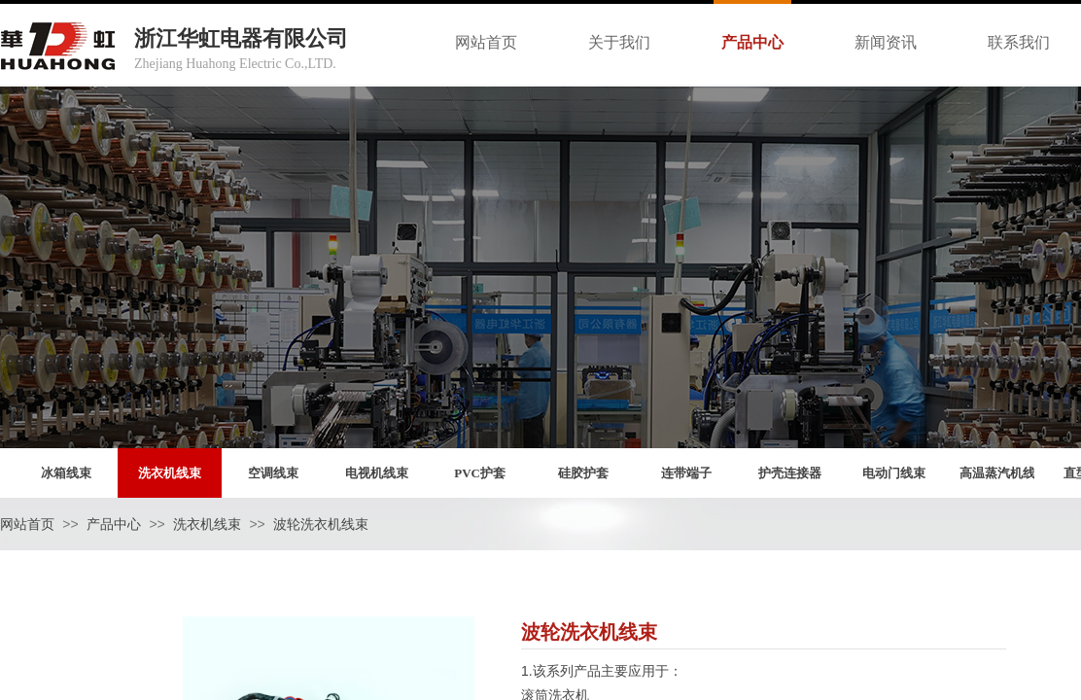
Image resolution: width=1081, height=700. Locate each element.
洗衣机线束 (207, 524)
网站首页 (27, 524)
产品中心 (114, 524)
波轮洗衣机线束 (320, 524)
